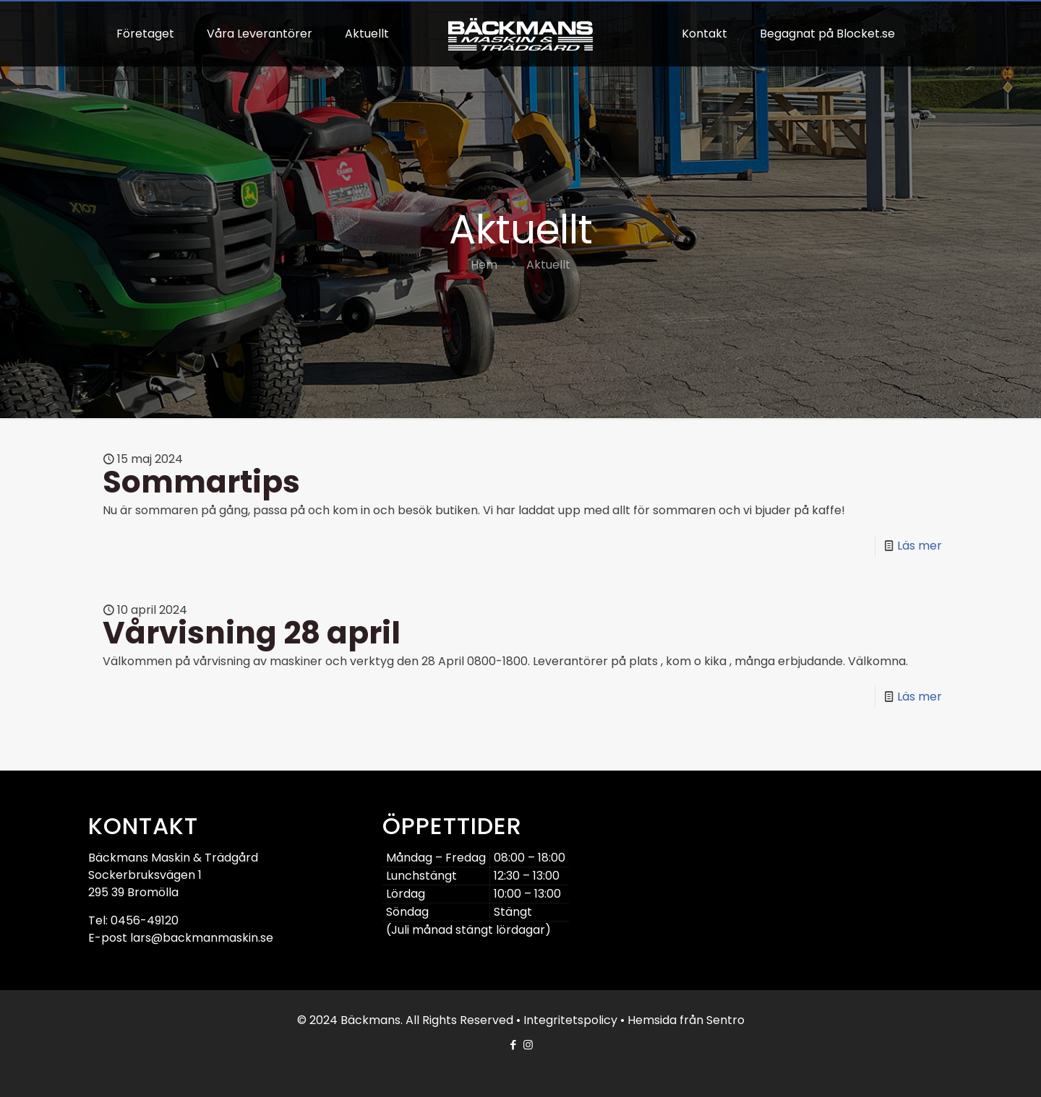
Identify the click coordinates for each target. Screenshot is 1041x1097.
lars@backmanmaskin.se (201, 937)
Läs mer (919, 545)
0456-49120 (145, 920)
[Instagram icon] (528, 1044)
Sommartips (201, 482)
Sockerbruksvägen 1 (145, 875)
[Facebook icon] (512, 1044)
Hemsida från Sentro (686, 1020)
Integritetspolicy (570, 1020)
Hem (484, 264)
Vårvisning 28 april (251, 633)
